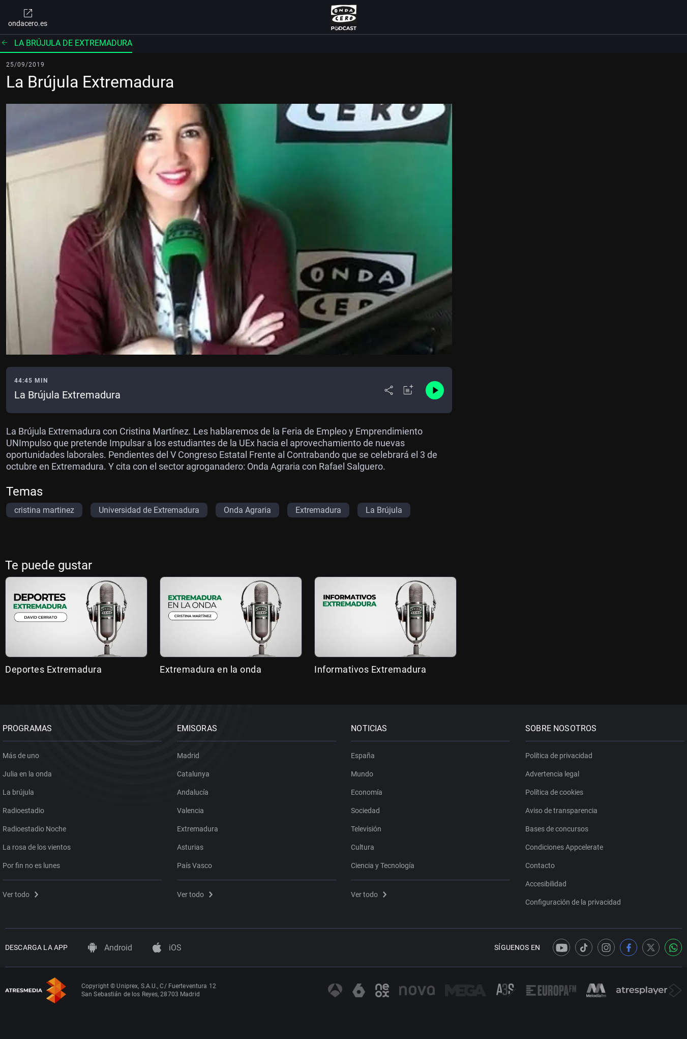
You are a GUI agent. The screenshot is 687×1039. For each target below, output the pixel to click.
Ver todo (23, 891)
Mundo (365, 770)
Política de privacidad (561, 752)
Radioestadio (26, 807)
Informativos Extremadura (370, 669)
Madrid (191, 752)
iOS (167, 948)
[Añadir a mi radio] (408, 390)
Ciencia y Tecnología (385, 862)
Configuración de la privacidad (575, 898)
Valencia (193, 807)
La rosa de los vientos (39, 844)
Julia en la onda (29, 770)
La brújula (21, 789)
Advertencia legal (555, 770)
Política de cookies (557, 789)
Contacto (542, 862)
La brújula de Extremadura (66, 43)
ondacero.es (27, 17)
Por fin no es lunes (34, 862)
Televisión (369, 825)
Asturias (193, 844)
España (366, 752)
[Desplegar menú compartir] (388, 390)
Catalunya (196, 770)
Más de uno (23, 752)
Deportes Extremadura (53, 669)
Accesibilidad (548, 880)
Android (110, 948)
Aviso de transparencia (564, 807)
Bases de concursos (559, 825)
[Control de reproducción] (435, 390)
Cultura (365, 844)
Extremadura (200, 825)
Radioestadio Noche (37, 825)
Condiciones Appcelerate (567, 844)
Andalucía (195, 789)
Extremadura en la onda (210, 669)
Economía (369, 789)
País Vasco (197, 862)
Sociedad (368, 807)
